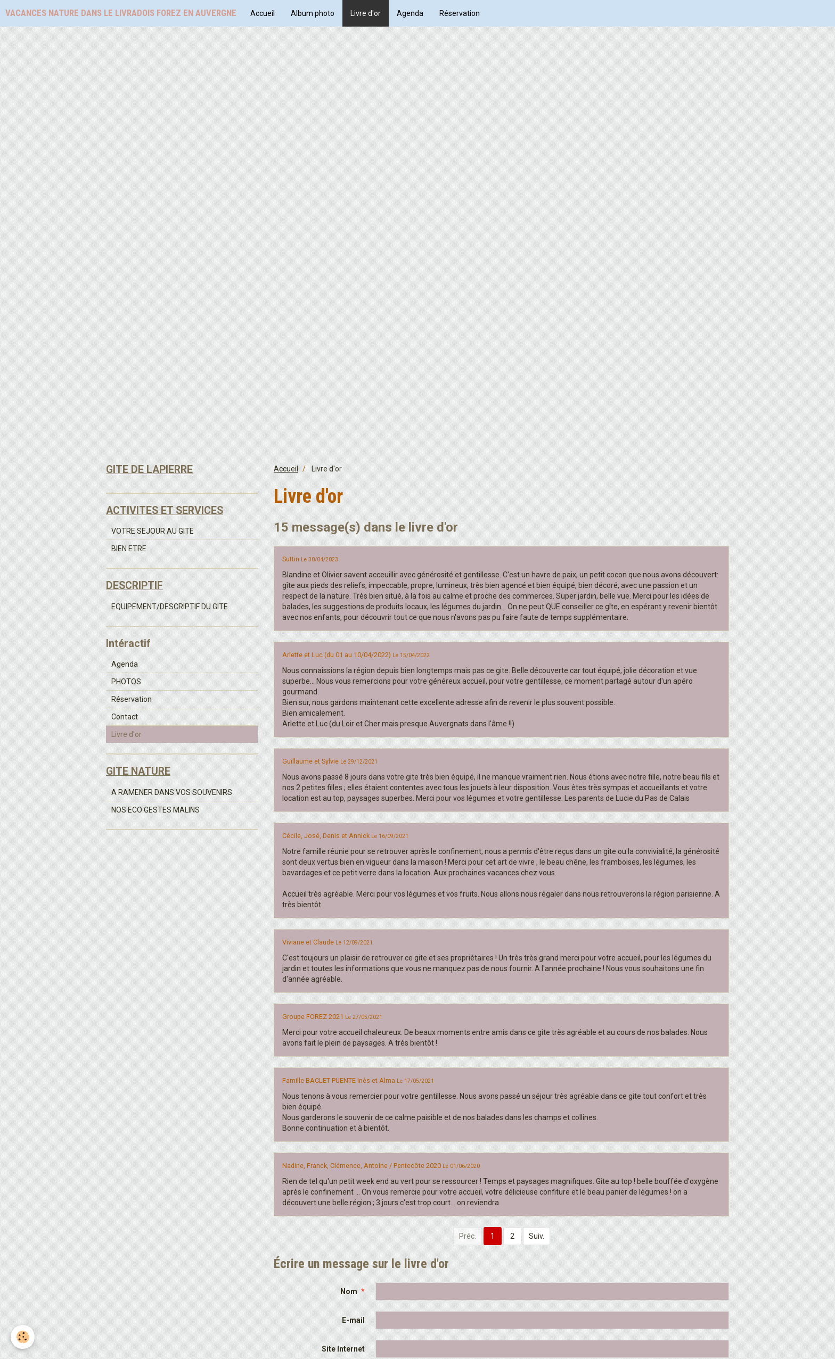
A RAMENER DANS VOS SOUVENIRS (171, 792)
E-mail (353, 1320)
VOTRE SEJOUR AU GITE (152, 531)
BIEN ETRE (128, 548)
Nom (348, 1291)
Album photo (312, 13)
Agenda (410, 13)
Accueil (262, 13)
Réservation (459, 13)
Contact (124, 716)
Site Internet (343, 1349)
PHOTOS (126, 681)
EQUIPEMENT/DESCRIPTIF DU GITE (169, 606)
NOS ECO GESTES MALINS (155, 810)
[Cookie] (23, 1337)
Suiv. (536, 1236)
